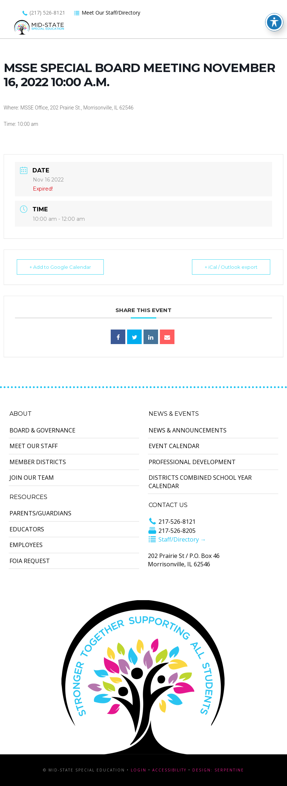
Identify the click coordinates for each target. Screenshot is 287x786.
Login (138, 770)
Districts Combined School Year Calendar (200, 482)
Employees (26, 545)
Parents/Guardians (40, 513)
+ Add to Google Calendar (60, 267)
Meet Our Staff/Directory (107, 12)
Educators (26, 529)
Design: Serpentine (218, 770)
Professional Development (192, 462)
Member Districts (37, 462)
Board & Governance (42, 430)
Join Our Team (31, 478)
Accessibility (169, 770)
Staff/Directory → (177, 539)
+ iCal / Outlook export (231, 267)
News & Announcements (188, 430)
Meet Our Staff (33, 446)
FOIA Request (29, 561)
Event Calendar (174, 446)
